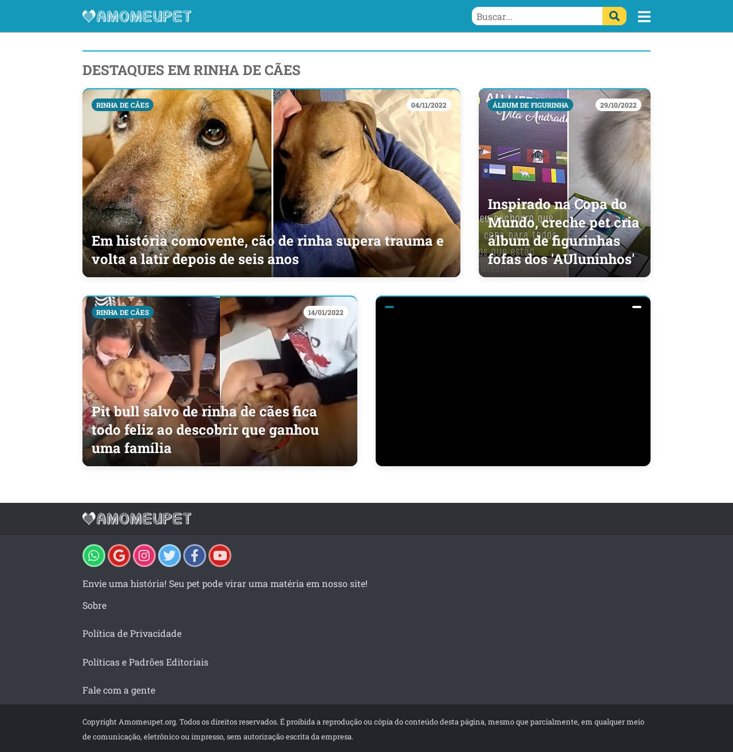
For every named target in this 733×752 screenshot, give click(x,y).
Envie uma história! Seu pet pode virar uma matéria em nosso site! (225, 583)
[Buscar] (614, 16)
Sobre (94, 605)
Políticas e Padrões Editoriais (145, 662)
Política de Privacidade (132, 633)
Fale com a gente (118, 690)
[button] (644, 16)
